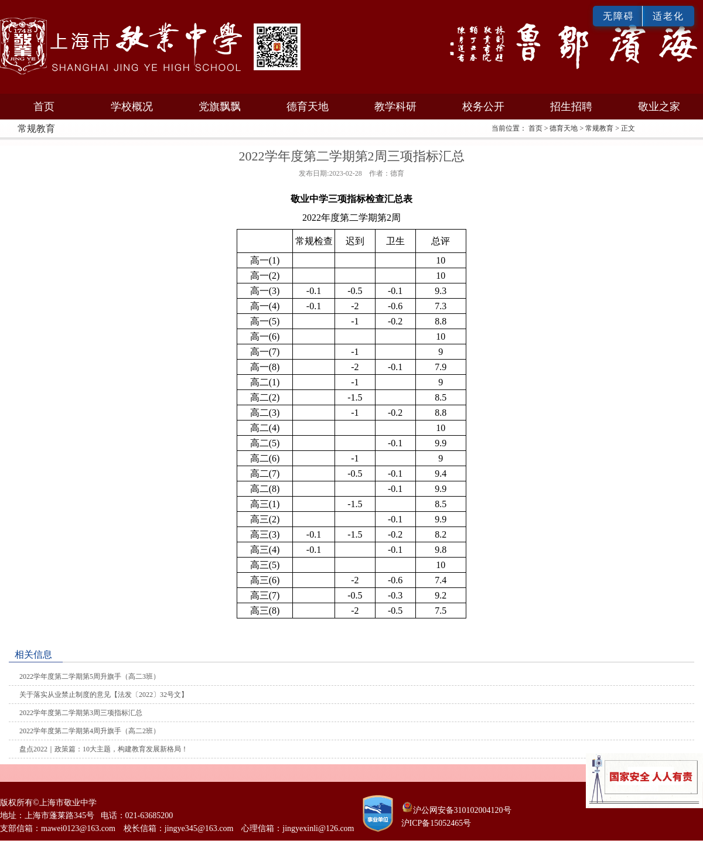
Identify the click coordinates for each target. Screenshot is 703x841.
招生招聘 (571, 106)
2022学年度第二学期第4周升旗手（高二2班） (89, 731)
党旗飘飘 (220, 106)
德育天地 (307, 106)
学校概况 (132, 106)
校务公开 (483, 106)
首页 (43, 106)
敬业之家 (659, 106)
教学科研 (395, 106)
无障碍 (618, 16)
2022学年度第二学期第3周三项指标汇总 (80, 713)
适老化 (668, 16)
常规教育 (599, 128)
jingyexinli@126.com (318, 828)
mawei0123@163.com (78, 828)
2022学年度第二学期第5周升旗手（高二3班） (89, 676)
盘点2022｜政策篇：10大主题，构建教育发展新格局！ (103, 749)
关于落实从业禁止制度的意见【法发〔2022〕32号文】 (103, 694)
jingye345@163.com (199, 828)
